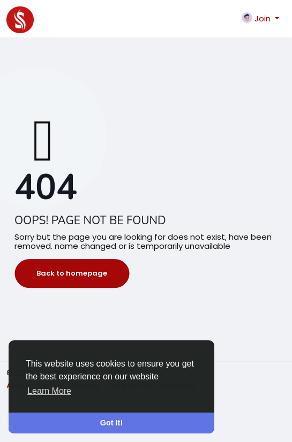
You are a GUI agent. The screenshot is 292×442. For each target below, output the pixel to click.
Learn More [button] (49, 390)
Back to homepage (71, 273)
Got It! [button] (111, 422)
